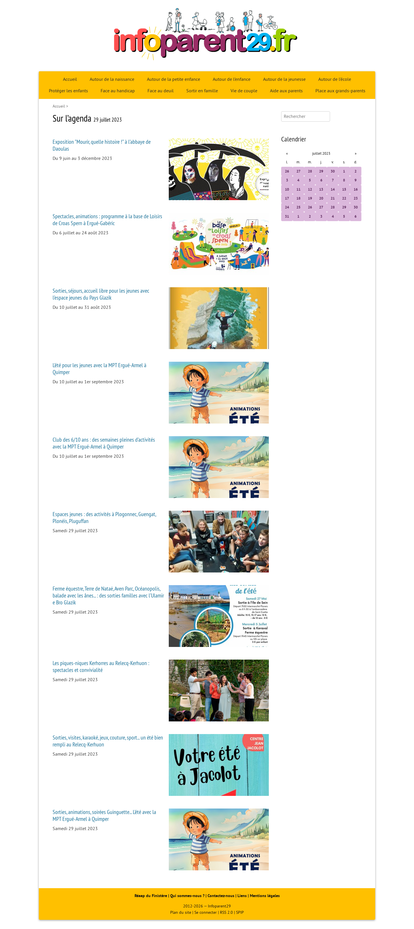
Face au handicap (118, 90)
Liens (242, 895)
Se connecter (205, 912)
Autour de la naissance (112, 79)
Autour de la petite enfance (173, 79)
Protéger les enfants (68, 90)
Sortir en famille (202, 90)
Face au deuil (160, 90)
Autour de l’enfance (231, 79)
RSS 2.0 (226, 912)
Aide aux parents (286, 90)
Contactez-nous (221, 895)
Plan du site (180, 912)
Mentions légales (265, 895)
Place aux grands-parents (340, 90)
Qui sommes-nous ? (188, 895)
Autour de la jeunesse (284, 79)
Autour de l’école (334, 79)
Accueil (70, 79)
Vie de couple (244, 90)
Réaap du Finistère (151, 895)
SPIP (240, 912)
